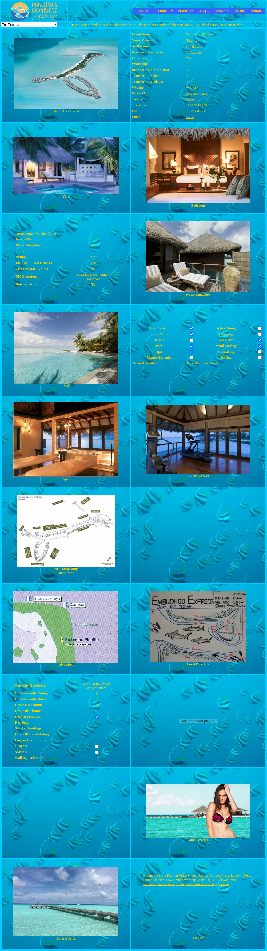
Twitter (191, 99)
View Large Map (66, 569)
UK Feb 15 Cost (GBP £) (33, 263)
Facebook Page (196, 93)
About (239, 11)
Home (143, 11)
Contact (256, 11)
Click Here (141, 25)
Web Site (192, 88)
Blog (202, 11)
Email (190, 117)
